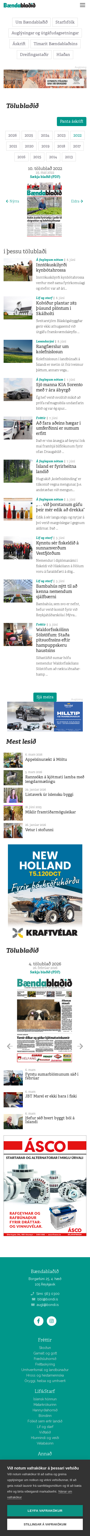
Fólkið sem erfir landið (45, 1421)
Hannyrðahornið (45, 1410)
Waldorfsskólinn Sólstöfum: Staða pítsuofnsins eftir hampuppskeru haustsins (53, 640)
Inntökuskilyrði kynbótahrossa (51, 267)
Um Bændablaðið (31, 22)
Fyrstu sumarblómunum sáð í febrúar (51, 1076)
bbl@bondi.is (45, 1299)
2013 (69, 156)
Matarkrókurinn (45, 1405)
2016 (21, 156)
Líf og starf (44, 298)
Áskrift (19, 43)
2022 (77, 135)
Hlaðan (63, 54)
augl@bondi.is (45, 1305)
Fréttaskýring (45, 1364)
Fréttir (41, 418)
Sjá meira (45, 697)
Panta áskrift (71, 121)
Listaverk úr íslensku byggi (49, 794)
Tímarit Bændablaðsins (56, 43)
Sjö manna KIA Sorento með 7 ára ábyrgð (59, 387)
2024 (45, 135)
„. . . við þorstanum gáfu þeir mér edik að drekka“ (60, 507)
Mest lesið (21, 741)
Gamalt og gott (45, 1353)
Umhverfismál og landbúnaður (45, 1370)
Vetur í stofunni (39, 829)
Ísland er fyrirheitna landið (56, 469)
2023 (61, 135)
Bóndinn (45, 1416)
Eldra (77, 201)
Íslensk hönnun (45, 1399)
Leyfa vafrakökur (45, 1510)
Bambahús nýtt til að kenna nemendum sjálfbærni (56, 591)
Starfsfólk (65, 22)
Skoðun (45, 1348)
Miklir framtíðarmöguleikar (50, 812)
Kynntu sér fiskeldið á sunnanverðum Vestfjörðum (57, 548)
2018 (61, 146)
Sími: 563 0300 (45, 1294)
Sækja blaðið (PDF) (45, 177)
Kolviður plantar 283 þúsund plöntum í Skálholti (56, 308)
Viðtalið (45, 1432)
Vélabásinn (45, 1443)
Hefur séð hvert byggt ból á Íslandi (50, 1119)
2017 (77, 146)
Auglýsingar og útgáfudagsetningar (45, 33)
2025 (29, 135)
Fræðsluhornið (45, 1359)
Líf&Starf (45, 1391)
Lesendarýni (45, 341)
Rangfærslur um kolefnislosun (52, 349)
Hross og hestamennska (45, 1375)
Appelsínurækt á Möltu (46, 759)
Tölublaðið (22, 106)
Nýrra (12, 201)
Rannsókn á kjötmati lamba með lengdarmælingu (54, 779)
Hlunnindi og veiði (45, 1438)
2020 (29, 146)
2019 (45, 146)
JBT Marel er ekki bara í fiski (51, 1096)
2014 (53, 156)
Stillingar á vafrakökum (45, 1524)
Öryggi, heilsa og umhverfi (45, 1381)
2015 (37, 156)
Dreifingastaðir (34, 54)
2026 (12, 135)
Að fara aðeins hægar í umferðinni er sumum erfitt (58, 428)
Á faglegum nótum (49, 260)
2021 (13, 146)
